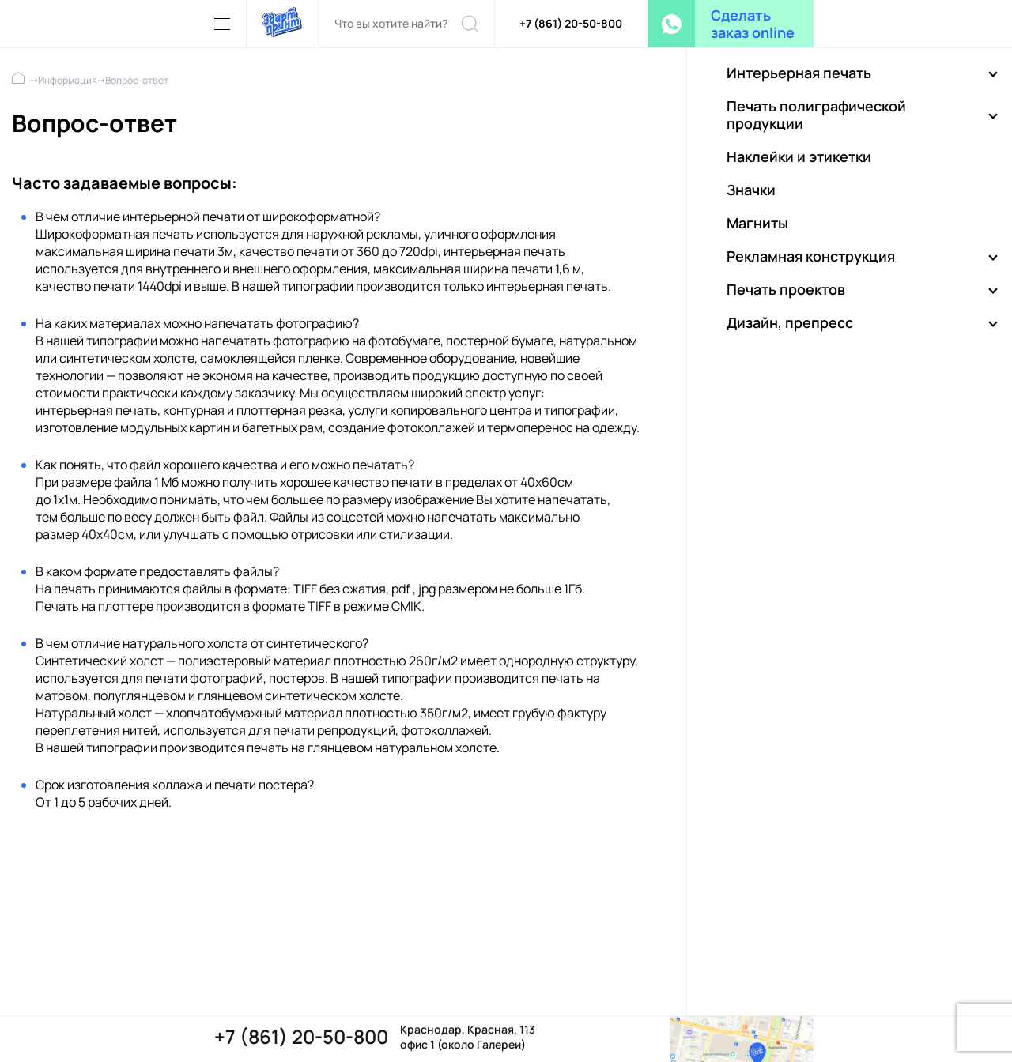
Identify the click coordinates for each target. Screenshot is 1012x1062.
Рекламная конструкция (811, 256)
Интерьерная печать (799, 72)
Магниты (757, 222)
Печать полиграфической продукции (816, 114)
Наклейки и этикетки (799, 156)
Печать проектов (786, 289)
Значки (751, 189)
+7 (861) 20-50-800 (570, 23)
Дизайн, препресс (790, 322)
